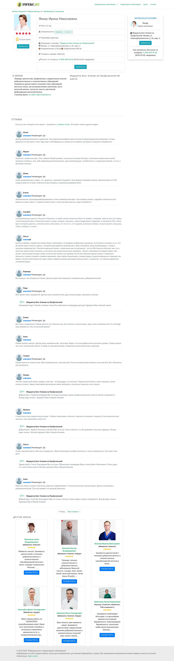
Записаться (23, 46)
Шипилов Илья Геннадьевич (69, 613)
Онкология (59, 11)
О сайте (153, 4)
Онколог (69, 32)
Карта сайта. (33, 656)
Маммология (49, 11)
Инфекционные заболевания (105, 4)
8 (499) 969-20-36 (66, 59)
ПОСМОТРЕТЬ (31, 572)
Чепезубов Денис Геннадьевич (31, 610)
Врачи (145, 4)
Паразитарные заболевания (130, 4)
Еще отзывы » (73, 511)
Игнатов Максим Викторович (107, 544)
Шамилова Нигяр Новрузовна (107, 602)
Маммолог (59, 32)
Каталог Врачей (18, 11)
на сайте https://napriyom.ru (40, 95)
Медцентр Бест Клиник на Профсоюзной (77, 43)
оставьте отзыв (63, 124)
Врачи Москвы (34, 11)
